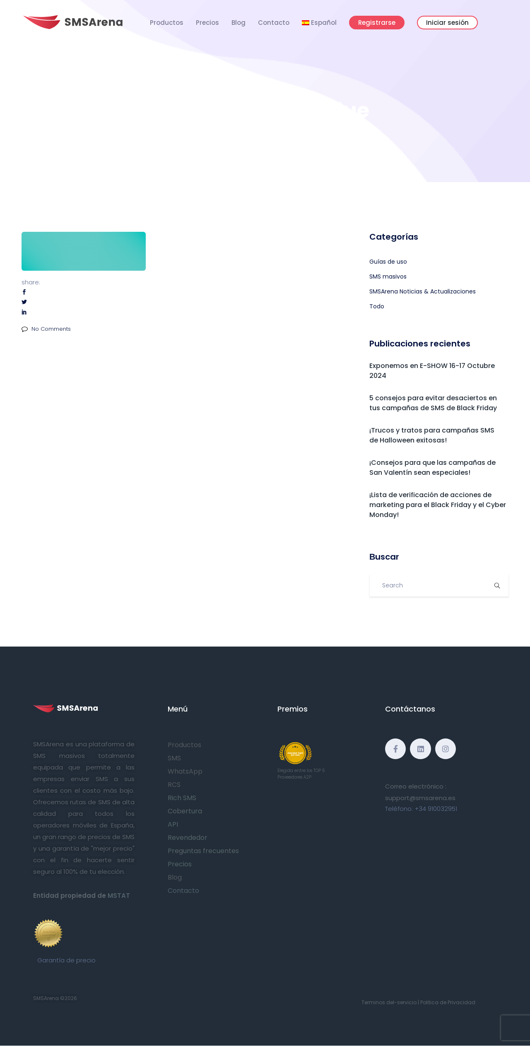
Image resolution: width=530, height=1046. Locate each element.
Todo (376, 306)
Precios (207, 22)
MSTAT (119, 895)
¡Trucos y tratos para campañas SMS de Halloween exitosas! (431, 435)
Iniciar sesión (447, 22)
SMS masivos (388, 276)
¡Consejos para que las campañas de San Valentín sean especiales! (432, 467)
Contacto (273, 22)
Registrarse (376, 22)
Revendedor (187, 837)
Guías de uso (388, 261)
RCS (174, 784)
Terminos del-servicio (389, 1002)
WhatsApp (185, 771)
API (173, 824)
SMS (174, 758)
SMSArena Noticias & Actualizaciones (422, 291)
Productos (166, 22)
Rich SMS (182, 798)
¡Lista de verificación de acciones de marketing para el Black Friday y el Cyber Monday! (437, 504)
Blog (238, 22)
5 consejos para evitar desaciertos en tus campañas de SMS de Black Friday (433, 403)
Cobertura (185, 811)
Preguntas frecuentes (203, 851)
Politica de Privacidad (447, 1002)
